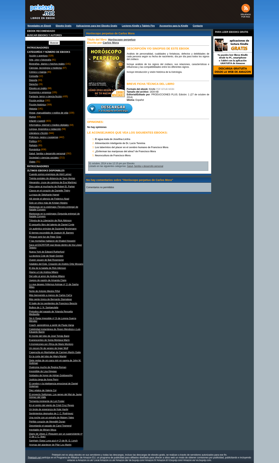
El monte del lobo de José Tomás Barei (49, 336)
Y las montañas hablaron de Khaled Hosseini (52, 241)
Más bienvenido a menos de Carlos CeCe (50, 295)
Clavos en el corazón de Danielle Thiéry (49, 190)
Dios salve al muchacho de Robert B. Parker (52, 186)
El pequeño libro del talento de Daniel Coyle (51, 224)
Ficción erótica (36, 100)
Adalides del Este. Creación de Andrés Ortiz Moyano (56, 264)
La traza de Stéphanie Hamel (44, 194)
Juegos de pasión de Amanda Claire (47, 280)
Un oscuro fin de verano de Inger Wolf (48, 348)
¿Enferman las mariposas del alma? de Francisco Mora (125, 151)
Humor (32, 117)
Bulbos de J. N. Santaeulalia (43, 307)
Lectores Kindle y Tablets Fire (138, 25)
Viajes (32, 161)
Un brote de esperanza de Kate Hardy (48, 409)
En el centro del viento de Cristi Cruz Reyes (51, 405)
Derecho (33, 84)
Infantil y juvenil (37, 121)
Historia (33, 108)
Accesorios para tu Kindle (173, 25)
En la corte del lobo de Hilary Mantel (47, 356)
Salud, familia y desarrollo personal (47, 153)
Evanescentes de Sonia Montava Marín (49, 340)
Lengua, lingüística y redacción (45, 129)
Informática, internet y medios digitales (49, 125)
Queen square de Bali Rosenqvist (46, 260)
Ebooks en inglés (38, 88)
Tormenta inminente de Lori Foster (47, 401)
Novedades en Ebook (39, 25)
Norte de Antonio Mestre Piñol (44, 291)
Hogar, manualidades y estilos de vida (48, 112)
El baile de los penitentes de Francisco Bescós (53, 303)
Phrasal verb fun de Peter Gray (45, 236)
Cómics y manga (37, 72)
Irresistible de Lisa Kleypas (43, 371)
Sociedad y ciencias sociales (44, 157)
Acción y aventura (38, 55)
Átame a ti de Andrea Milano (43, 272)
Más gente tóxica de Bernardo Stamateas (50, 299)
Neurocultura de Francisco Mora (113, 155)
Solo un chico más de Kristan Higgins (48, 203)
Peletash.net (34, 457)
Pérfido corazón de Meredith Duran (47, 421)
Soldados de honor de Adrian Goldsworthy (51, 375)
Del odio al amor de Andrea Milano (47, 276)
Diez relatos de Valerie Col (42, 390)
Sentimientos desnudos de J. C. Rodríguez (51, 413)
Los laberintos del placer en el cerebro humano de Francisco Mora (131, 147)
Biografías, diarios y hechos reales (47, 64)
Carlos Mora (111, 42)
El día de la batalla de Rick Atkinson (47, 268)
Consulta (33, 76)
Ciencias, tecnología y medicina (45, 68)
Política (33, 141)
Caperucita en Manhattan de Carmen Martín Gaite (55, 352)
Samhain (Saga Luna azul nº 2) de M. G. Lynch (53, 440)
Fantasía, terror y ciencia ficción (45, 96)
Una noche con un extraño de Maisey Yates (51, 417)
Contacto (198, 25)
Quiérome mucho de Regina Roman (47, 367)
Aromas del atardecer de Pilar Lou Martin (50, 444)
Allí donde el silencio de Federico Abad (49, 198)
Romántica (34, 149)
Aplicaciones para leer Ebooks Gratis (96, 25)
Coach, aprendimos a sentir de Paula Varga (51, 325)
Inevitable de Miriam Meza (42, 429)
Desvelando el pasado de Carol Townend (50, 425)
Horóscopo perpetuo (122, 39)
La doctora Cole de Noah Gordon (46, 256)
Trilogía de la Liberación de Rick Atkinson (50, 220)
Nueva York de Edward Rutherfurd (46, 251)
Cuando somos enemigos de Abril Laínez (50, 174)
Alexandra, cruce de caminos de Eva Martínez (53, 182)
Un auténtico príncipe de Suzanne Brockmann (53, 228)
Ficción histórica (37, 104)
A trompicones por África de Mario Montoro (51, 344)
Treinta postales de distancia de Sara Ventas (52, 178)
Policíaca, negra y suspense (43, 137)
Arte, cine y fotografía (40, 59)
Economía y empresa (40, 92)
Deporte (33, 80)
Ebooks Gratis (63, 25)
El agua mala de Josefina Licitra (112, 139)
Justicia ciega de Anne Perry (43, 379)
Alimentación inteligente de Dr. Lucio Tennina (120, 143)
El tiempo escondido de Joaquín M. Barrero (51, 232)
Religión (33, 145)
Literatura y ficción (38, 133)
